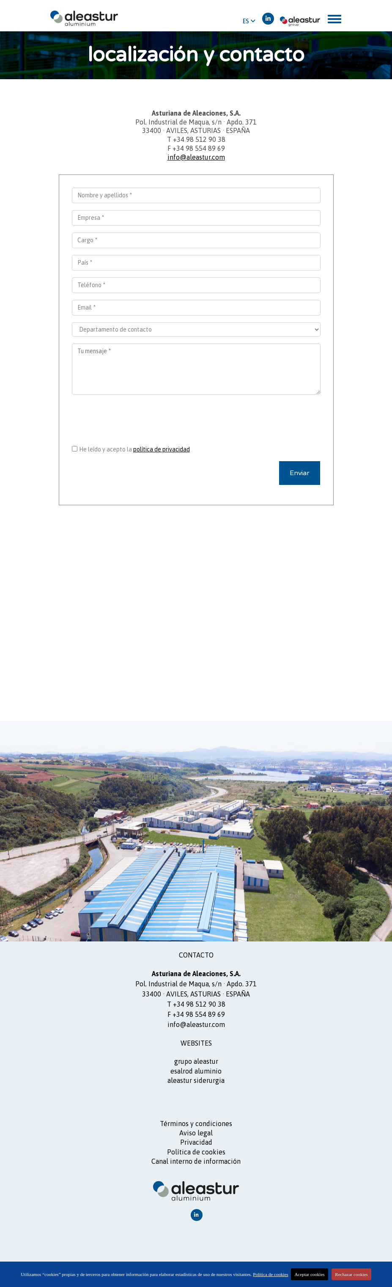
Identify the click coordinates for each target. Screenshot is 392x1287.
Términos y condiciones (196, 1123)
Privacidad (196, 1142)
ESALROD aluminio (196, 1071)
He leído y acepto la (134, 449)
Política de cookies (196, 1152)
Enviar (300, 473)
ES (249, 21)
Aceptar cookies (309, 1274)
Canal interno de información (196, 1161)
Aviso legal (196, 1133)
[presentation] (196, 418)
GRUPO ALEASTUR (196, 1061)
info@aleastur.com (196, 157)
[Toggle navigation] (334, 19)
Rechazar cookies (351, 1274)
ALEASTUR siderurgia (196, 1080)
